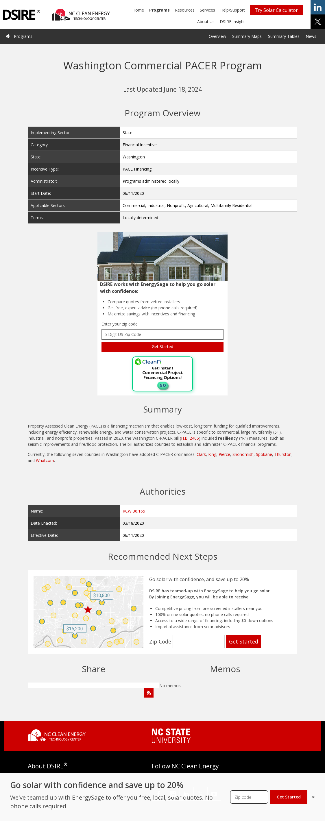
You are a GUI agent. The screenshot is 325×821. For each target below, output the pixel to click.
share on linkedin (318, 7)
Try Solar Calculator (276, 10)
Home (138, 10)
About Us (206, 21)
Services (207, 10)
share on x (318, 21)
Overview (217, 36)
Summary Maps (247, 36)
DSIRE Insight (232, 21)
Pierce (224, 454)
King (212, 454)
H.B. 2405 (190, 438)
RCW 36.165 (134, 511)
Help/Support (232, 10)
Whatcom (45, 460)
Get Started (289, 797)
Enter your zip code (119, 324)
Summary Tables (284, 36)
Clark (201, 454)
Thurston (282, 454)
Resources (185, 10)
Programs (159, 10)
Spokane (264, 454)
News (311, 36)
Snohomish (243, 454)
